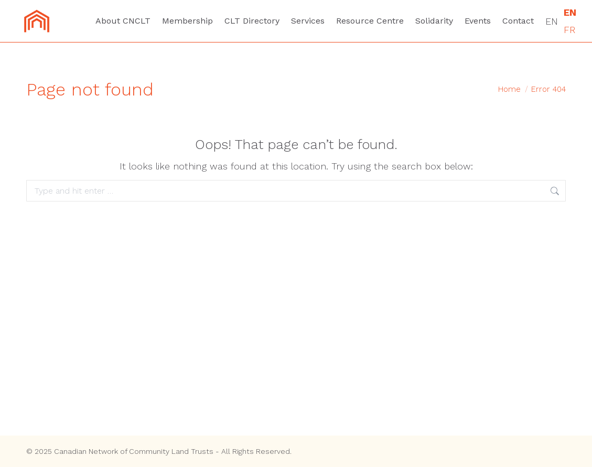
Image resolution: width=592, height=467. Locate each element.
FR (569, 29)
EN (551, 21)
